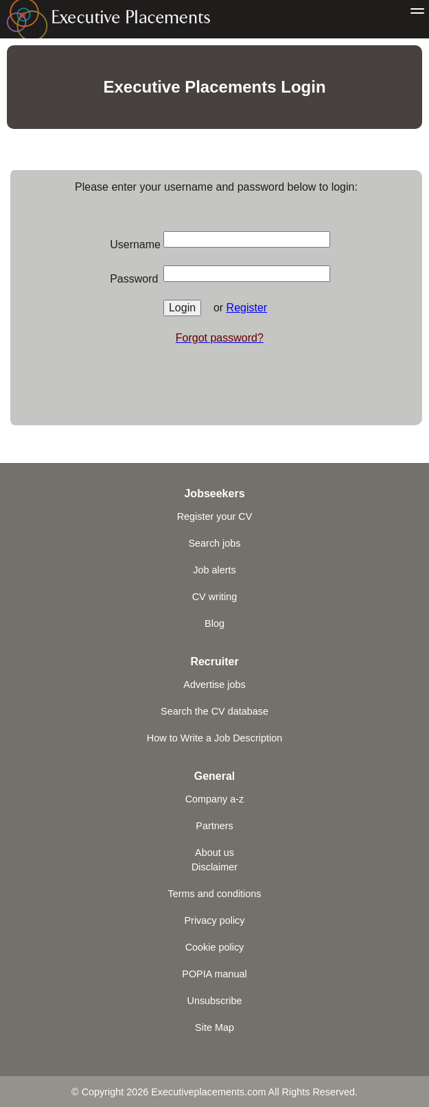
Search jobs (215, 543)
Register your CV (215, 516)
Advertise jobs (214, 684)
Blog (214, 623)
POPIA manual (214, 973)
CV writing (214, 596)
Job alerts (214, 569)
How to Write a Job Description (214, 738)
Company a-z (214, 799)
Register (247, 307)
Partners (214, 825)
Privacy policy (215, 920)
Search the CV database (214, 711)
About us (214, 852)
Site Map (214, 1027)
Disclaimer (214, 866)
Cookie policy (214, 947)
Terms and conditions (215, 893)
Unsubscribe (214, 1000)
